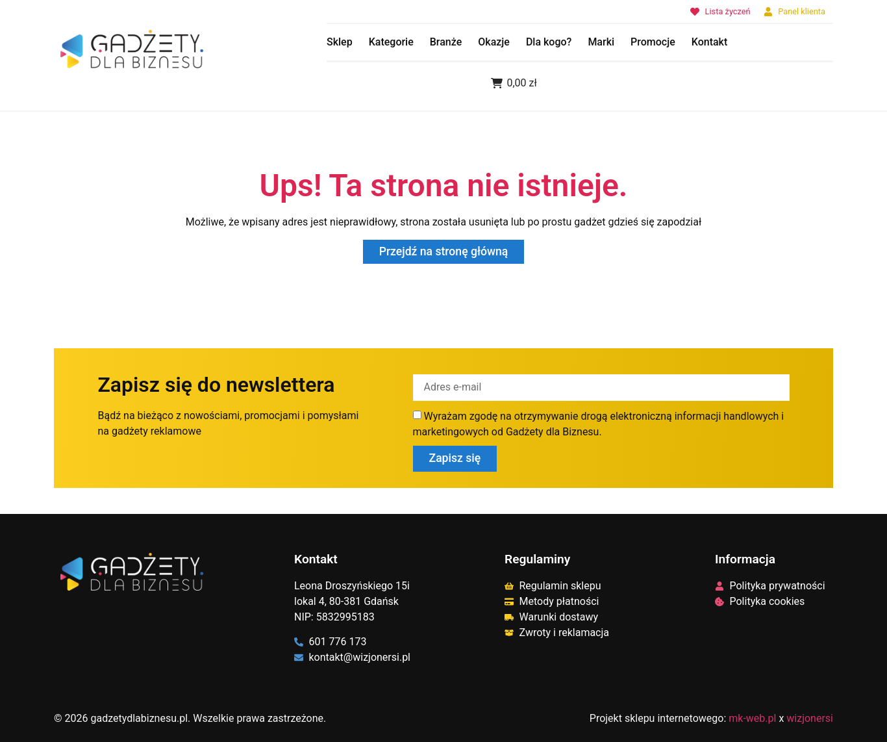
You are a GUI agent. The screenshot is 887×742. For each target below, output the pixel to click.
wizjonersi (809, 717)
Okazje (494, 42)
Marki (601, 42)
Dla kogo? (548, 42)
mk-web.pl (752, 717)
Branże (446, 42)
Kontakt (710, 42)
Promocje (653, 42)
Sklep (340, 42)
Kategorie (391, 42)
